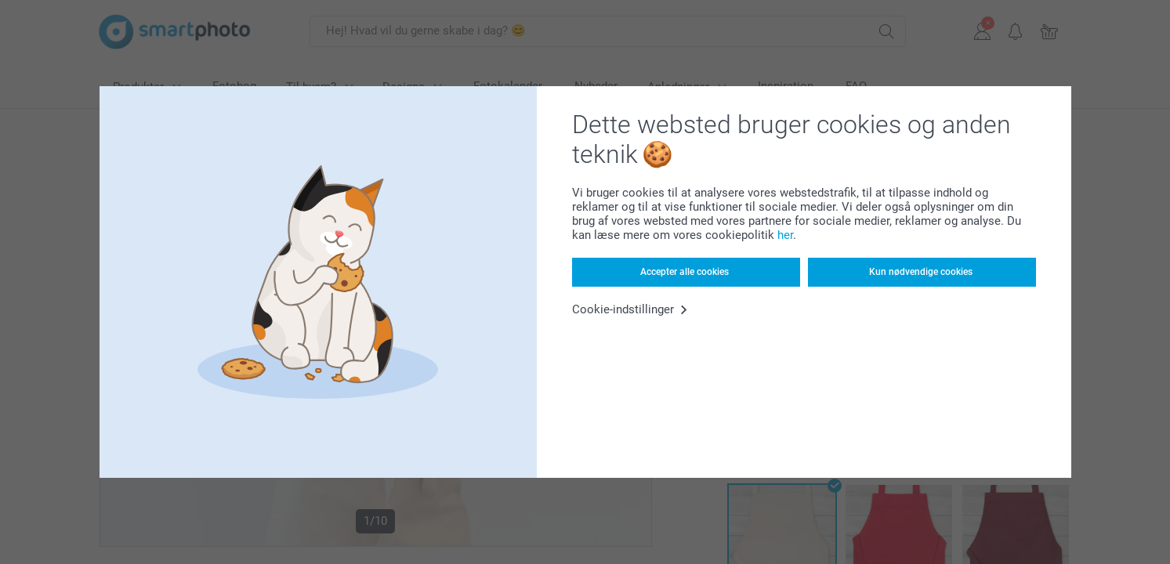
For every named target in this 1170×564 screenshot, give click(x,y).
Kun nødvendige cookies (921, 271)
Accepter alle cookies (684, 271)
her (785, 235)
